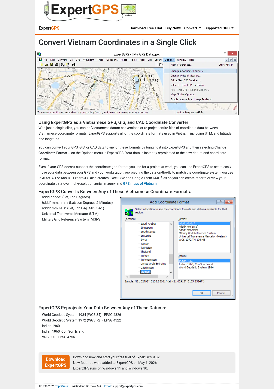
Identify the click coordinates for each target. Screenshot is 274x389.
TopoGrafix (61, 386)
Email (107, 386)
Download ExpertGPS (56, 362)
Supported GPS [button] (217, 28)
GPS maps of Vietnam (140, 184)
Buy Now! (173, 28)
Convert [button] (191, 28)
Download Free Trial (146, 28)
